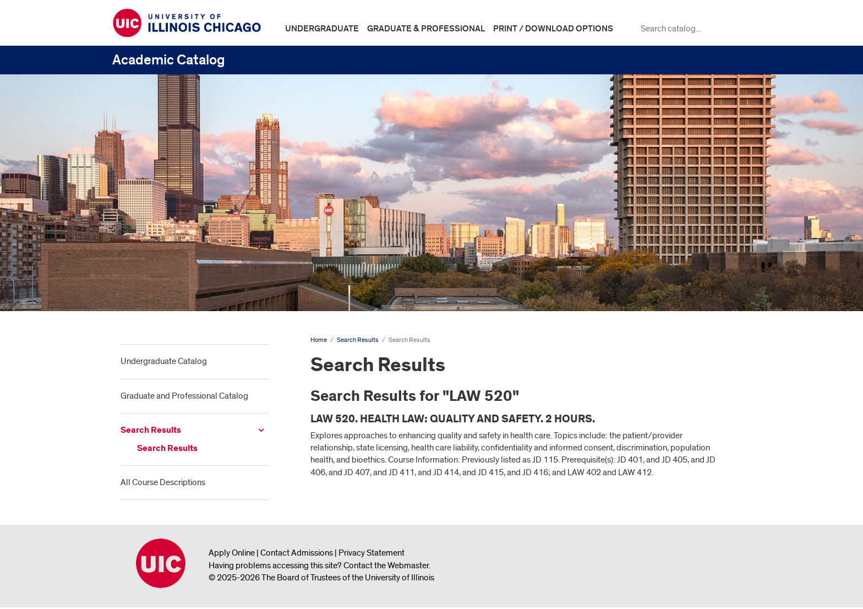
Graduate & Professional (426, 28)
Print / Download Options (553, 28)
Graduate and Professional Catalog (184, 395)
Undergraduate (322, 28)
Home (318, 340)
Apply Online (232, 552)
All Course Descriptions (163, 482)
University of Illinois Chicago (160, 563)
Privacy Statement (371, 552)
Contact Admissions (296, 552)
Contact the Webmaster (386, 565)
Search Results (151, 430)
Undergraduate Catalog (164, 361)
